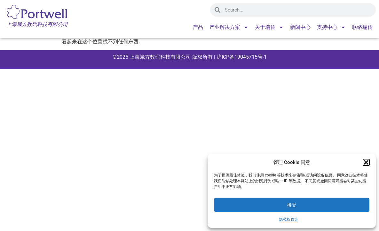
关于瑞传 (269, 27)
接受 (291, 205)
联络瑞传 (362, 27)
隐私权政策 (288, 219)
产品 (198, 27)
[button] (366, 162)
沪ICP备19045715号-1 (241, 57)
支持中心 (331, 27)
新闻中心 (300, 27)
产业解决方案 (229, 27)
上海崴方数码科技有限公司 (160, 57)
